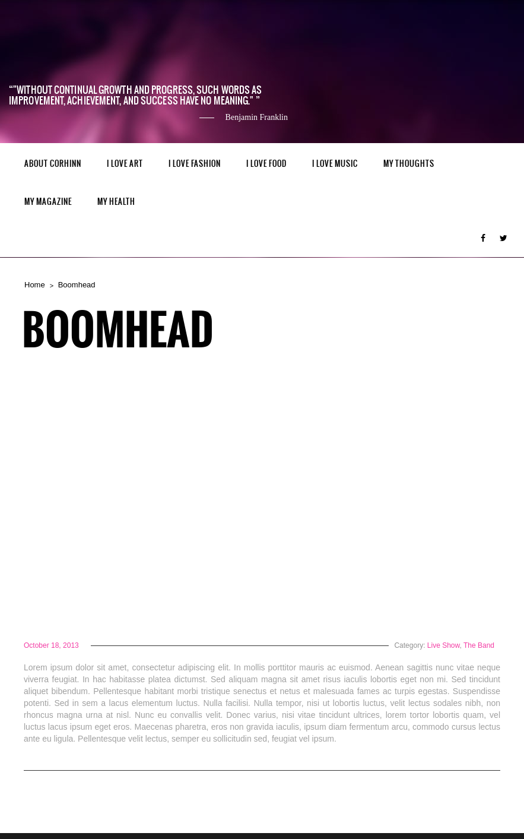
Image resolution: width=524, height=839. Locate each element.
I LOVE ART (125, 163)
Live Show (443, 645)
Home (34, 284)
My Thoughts (408, 163)
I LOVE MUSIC (335, 163)
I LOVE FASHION (195, 163)
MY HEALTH (116, 201)
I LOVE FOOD (266, 163)
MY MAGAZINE (48, 201)
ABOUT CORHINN (52, 163)
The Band (478, 645)
